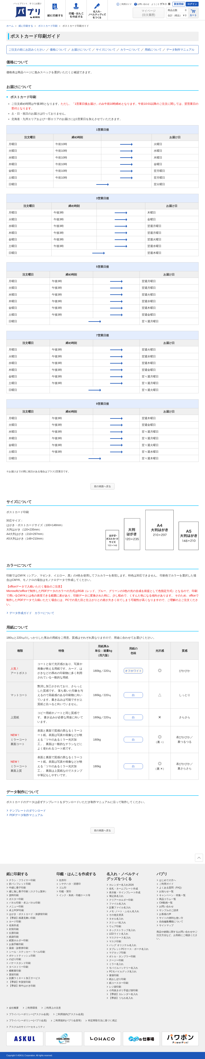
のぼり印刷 (15, 959)
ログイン (192, 4)
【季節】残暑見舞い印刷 (22, 918)
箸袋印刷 (114, 975)
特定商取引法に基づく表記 (102, 1020)
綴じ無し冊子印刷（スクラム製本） (28, 891)
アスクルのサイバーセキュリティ (27, 1026)
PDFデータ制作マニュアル (26, 815)
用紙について (153, 49)
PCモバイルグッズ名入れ (123, 971)
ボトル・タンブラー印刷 (122, 956)
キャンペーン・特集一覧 (172, 895)
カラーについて (130, 49)
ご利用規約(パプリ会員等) (67, 1020)
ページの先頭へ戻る (198, 859)
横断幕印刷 (15, 970)
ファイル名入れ (117, 903)
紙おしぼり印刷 (117, 979)
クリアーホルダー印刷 (121, 899)
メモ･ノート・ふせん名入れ (124, 911)
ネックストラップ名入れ (122, 930)
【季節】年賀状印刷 (20, 982)
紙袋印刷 (14, 936)
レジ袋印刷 (115, 986)
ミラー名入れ (116, 964)
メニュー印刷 (16, 906)
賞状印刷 (14, 974)
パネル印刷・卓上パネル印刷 (24, 902)
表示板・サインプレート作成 (124, 892)
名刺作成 (14, 925)
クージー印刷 (116, 960)
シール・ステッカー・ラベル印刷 (27, 951)
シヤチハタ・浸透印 (70, 883)
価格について (58, 49)
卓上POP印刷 (16, 910)
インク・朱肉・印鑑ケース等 (74, 895)
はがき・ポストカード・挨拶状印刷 (28, 914)
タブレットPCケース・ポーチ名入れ (129, 949)
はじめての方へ (167, 880)
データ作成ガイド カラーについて (31, 613)
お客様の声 (165, 914)
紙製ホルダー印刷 (18, 940)
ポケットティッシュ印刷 (22, 955)
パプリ (162, 874)
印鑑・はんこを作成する (76, 10)
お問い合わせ (141, 4)
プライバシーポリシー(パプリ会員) (28, 1020)
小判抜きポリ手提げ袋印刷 (123, 990)
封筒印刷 (14, 929)
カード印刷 (15, 921)
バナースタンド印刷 (20, 963)
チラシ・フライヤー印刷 (22, 880)
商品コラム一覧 (167, 899)
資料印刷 (14, 895)
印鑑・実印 (65, 891)
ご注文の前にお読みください (27, 49)
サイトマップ (166, 925)
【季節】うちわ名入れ (121, 998)
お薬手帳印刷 (16, 944)
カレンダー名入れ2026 (121, 884)
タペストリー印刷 (18, 966)
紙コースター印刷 (118, 983)
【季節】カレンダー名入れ (123, 994)
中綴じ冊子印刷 (17, 887)
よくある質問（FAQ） (171, 887)
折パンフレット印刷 (20, 883)
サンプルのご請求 (168, 910)
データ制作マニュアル (180, 49)
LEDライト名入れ (118, 933)
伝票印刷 (14, 933)
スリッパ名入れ (117, 922)
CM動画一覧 (166, 902)
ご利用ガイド (124, 4)
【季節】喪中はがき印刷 (22, 985)
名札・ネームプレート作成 (123, 888)
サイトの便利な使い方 (171, 918)
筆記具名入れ (116, 896)
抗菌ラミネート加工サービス (24, 978)
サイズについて (106, 49)
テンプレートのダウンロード (27, 810)
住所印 (62, 880)
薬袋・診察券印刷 (18, 948)
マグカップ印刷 (117, 952)
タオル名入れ (116, 918)
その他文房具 (116, 915)
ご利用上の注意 (52, 1007)
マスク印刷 (115, 941)
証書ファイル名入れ (120, 907)
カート (193, 13)
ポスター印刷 (16, 899)
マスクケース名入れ (120, 937)
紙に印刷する (55, 10)
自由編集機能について (171, 921)
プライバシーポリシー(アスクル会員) (29, 1014)
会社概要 (14, 1007)
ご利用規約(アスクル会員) (70, 1014)
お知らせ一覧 (166, 891)
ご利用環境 (31, 1007)
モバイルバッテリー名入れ (123, 968)
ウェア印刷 (115, 926)
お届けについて (81, 49)
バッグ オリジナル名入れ (122, 945)
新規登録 (179, 4)
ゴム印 (62, 887)
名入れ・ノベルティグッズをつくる (97, 10)
